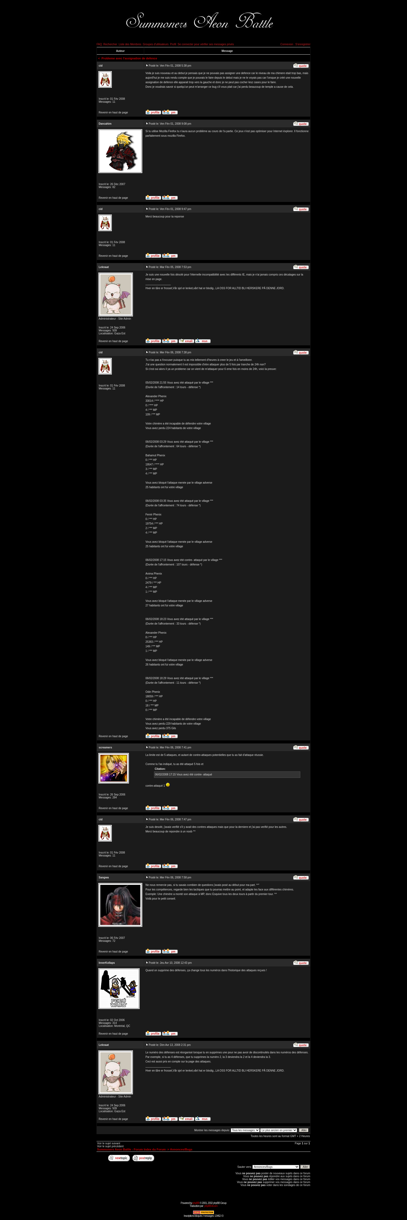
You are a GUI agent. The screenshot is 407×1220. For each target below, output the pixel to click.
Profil (173, 44)
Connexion (286, 44)
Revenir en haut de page (113, 112)
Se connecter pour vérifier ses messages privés (206, 44)
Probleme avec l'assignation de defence (129, 58)
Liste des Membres (130, 44)
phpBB (196, 1203)
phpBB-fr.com (210, 1205)
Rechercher (110, 44)
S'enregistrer (302, 44)
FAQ (99, 44)
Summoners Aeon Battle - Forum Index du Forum (131, 1149)
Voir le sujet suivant (108, 1143)
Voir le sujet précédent (110, 1146)
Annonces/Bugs (181, 1149)
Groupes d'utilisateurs (155, 44)
